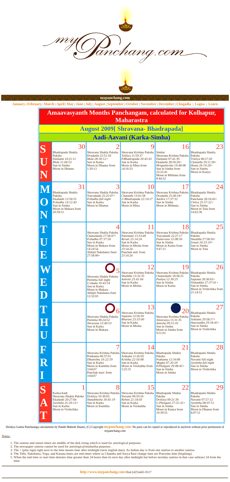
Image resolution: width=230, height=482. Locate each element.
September (115, 104)
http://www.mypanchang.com (102, 472)
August (99, 104)
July (88, 104)
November (148, 104)
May (70, 104)
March (49, 104)
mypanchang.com (115, 97)
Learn (213, 104)
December (166, 104)
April (60, 104)
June (79, 104)
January (18, 104)
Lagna (200, 104)
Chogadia (184, 104)
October (132, 104)
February (34, 104)
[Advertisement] (20, 47)
